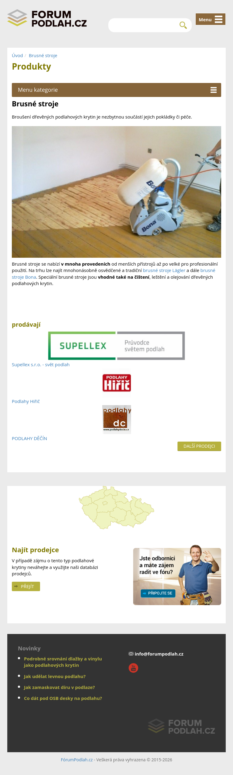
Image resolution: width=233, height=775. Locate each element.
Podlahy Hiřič (26, 401)
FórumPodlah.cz (77, 760)
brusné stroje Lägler (164, 270)
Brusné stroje (43, 55)
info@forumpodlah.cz (159, 654)
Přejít (27, 586)
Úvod (17, 55)
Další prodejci (199, 446)
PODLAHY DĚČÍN (29, 438)
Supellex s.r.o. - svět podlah (41, 364)
